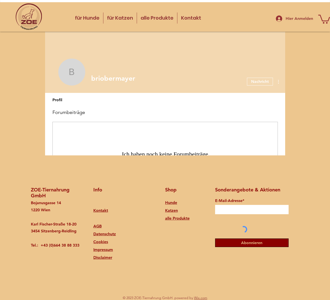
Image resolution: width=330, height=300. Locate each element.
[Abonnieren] (252, 242)
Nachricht (260, 81)
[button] (324, 19)
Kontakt (100, 210)
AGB (97, 226)
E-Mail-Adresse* (229, 201)
